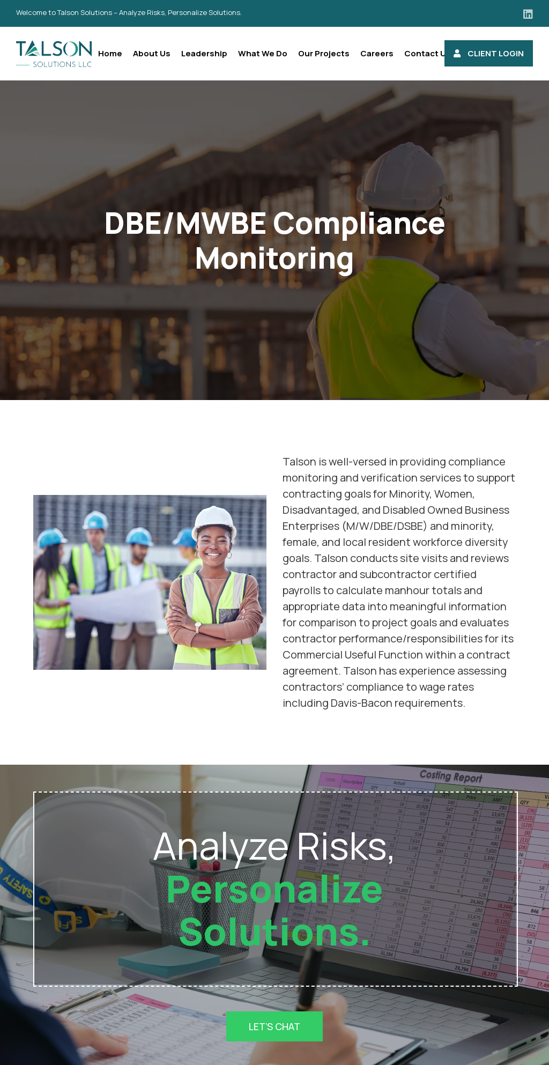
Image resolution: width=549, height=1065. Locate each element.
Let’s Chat (274, 1026)
